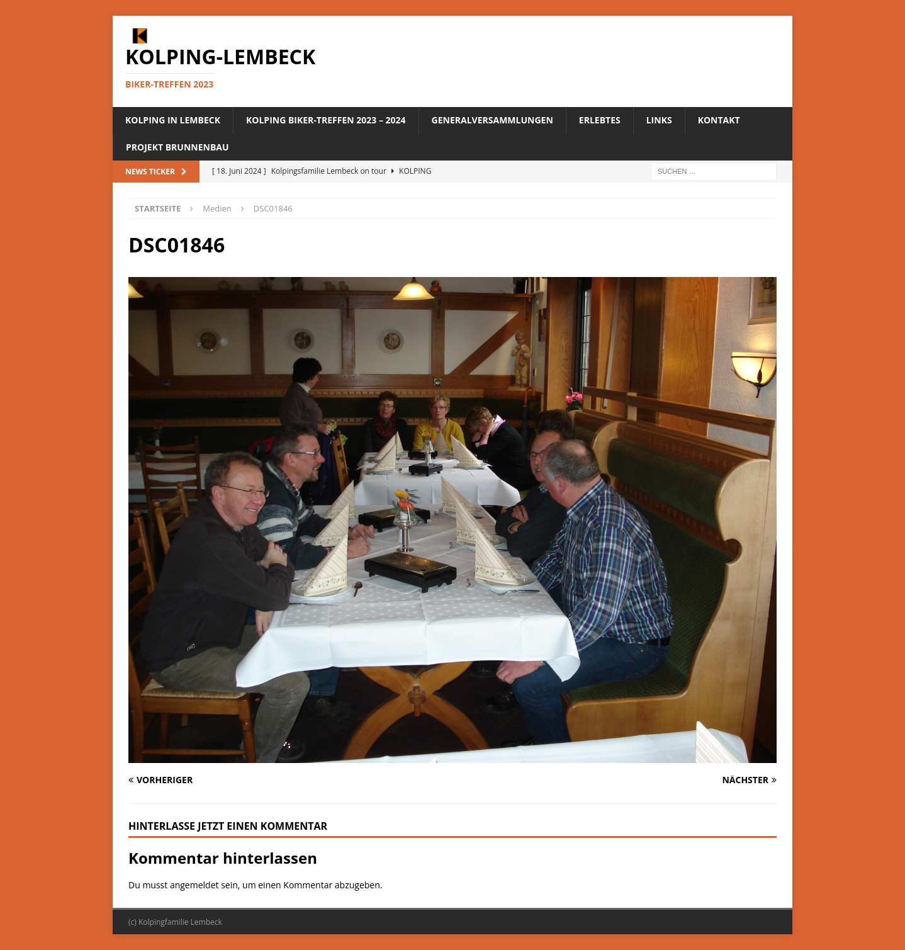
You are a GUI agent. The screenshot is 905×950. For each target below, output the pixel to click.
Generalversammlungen (492, 120)
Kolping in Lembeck (172, 120)
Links (659, 120)
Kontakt (719, 120)
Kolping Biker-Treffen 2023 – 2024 (326, 120)
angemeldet (194, 885)
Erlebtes (600, 120)
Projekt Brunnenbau (177, 147)
